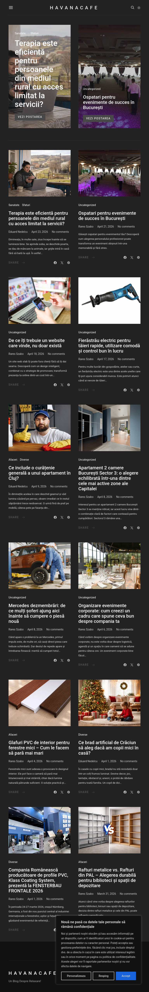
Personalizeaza (76, 975)
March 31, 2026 (106, 893)
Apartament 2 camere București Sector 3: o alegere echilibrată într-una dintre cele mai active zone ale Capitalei (108, 478)
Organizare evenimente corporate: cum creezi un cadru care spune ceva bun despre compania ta (106, 613)
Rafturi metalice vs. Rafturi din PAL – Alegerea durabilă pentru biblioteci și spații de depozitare (107, 877)
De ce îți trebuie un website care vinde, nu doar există (37, 343)
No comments (60, 231)
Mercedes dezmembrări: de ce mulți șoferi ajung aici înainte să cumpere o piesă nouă (37, 613)
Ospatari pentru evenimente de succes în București (108, 102)
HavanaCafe (74, 7)
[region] (98, 950)
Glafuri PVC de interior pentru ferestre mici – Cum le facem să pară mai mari (39, 748)
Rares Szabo (86, 226)
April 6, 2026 (104, 629)
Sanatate (20, 33)
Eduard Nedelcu (18, 231)
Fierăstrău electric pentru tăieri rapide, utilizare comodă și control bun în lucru (109, 346)
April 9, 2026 (39, 486)
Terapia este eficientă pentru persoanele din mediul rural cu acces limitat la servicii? (39, 74)
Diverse (24, 459)
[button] (138, 7)
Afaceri (13, 459)
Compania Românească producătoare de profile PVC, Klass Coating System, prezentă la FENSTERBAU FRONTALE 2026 (38, 880)
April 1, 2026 (108, 761)
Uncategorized (91, 88)
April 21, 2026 (105, 226)
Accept (126, 975)
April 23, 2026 (39, 231)
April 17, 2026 (105, 359)
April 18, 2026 (35, 353)
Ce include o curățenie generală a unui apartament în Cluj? (40, 473)
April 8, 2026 (104, 496)
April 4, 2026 (34, 761)
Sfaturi (34, 33)
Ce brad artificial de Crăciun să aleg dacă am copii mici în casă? (108, 748)
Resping (103, 975)
